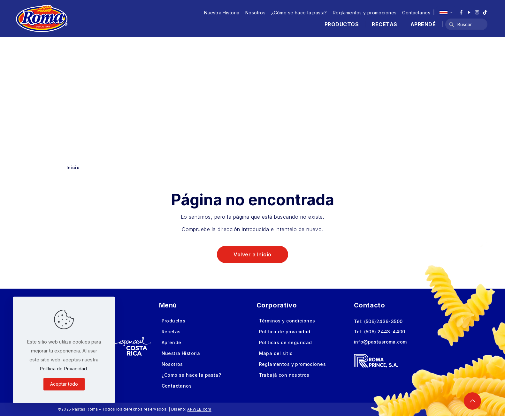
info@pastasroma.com (380, 341)
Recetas (171, 331)
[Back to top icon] (472, 401)
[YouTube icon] (469, 12)
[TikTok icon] (485, 12)
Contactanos (416, 12)
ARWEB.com (199, 409)
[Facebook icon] (461, 12)
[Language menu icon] (445, 12)
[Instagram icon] (477, 12)
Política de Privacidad (63, 369)
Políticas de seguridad (285, 342)
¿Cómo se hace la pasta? (299, 12)
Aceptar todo (64, 384)
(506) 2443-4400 (384, 331)
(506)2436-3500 (383, 321)
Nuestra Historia (222, 12)
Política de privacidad (284, 331)
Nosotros (255, 12)
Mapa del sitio (276, 353)
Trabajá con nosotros (284, 375)
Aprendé (171, 342)
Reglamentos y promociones (365, 12)
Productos (174, 320)
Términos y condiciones (287, 320)
